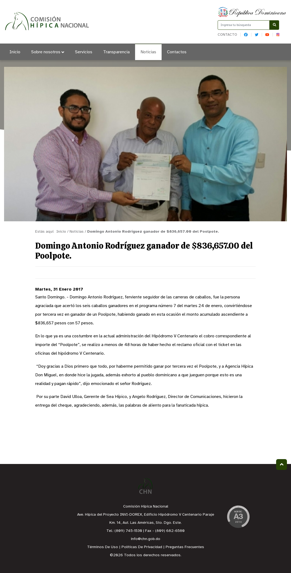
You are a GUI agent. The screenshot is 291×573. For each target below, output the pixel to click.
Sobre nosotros (47, 52)
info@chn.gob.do (145, 539)
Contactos (177, 52)
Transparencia (116, 52)
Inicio (14, 52)
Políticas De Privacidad (142, 547)
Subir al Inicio (281, 464)
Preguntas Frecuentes (185, 547)
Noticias (148, 52)
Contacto (227, 35)
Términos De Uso (102, 547)
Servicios (83, 52)
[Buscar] (274, 25)
